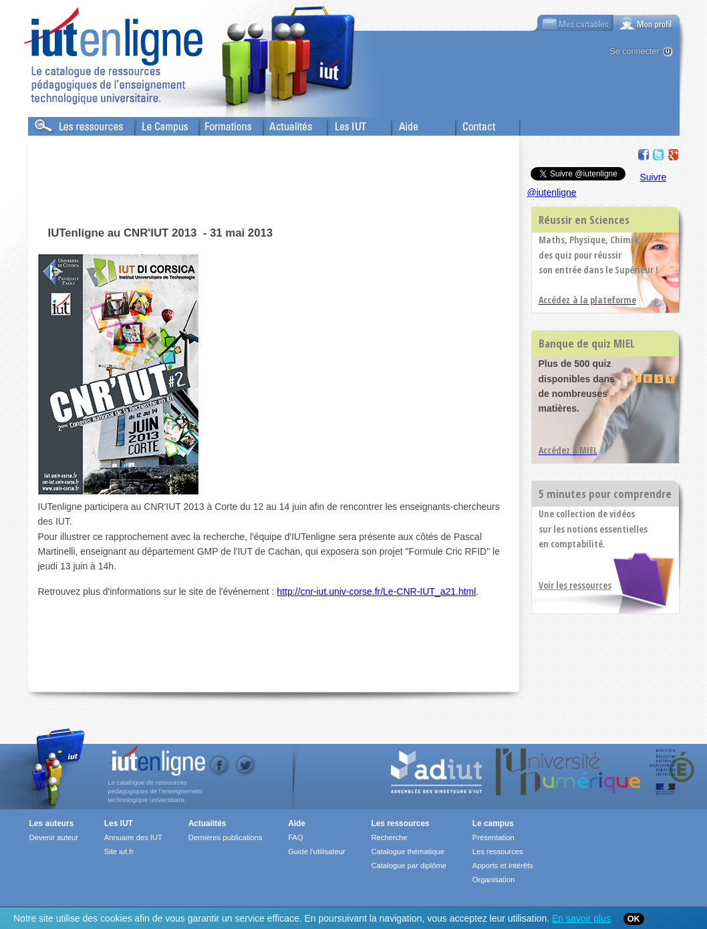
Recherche (389, 837)
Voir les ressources (575, 585)
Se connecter (634, 51)
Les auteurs (51, 823)
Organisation (493, 880)
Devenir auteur (53, 837)
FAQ (295, 837)
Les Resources (57, 123)
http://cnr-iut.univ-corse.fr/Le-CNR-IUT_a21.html (376, 591)
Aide (400, 123)
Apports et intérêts (502, 865)
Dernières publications (225, 837)
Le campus (493, 823)
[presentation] (647, 23)
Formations (220, 123)
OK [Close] (633, 919)
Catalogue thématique (407, 851)
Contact (470, 123)
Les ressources (400, 823)
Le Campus (157, 123)
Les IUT (343, 123)
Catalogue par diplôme (408, 865)
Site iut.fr (119, 851)
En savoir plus (581, 918)
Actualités (282, 123)
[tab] (647, 23)
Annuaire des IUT (133, 837)
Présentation (493, 837)
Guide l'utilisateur (316, 851)
